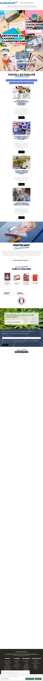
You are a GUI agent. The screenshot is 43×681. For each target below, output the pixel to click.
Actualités (35, 595)
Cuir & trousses (7, 604)
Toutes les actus (9, 80)
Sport (26, 596)
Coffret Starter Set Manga (17, 217)
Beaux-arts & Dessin (7, 600)
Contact (35, 602)
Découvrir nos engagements (15, 255)
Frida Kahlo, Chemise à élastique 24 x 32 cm (7, 217)
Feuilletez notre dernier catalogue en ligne (32, 31)
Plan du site (16, 615)
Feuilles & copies (7, 605)
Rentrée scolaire (33, 80)
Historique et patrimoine (8, 226)
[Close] (41, 676)
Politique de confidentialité (23, 614)
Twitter (40, 3)
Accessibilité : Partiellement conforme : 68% (26, 603)
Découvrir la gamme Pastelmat (21, 193)
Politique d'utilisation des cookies (10, 614)
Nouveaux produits (7, 595)
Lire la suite (12, 117)
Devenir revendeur (16, 598)
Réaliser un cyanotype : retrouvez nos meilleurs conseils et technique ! (30, 102)
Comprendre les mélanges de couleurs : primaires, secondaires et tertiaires (12, 102)
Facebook (38, 3)
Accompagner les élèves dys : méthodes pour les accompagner (30, 136)
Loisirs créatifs (30, 82)
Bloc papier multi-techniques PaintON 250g (26, 216)
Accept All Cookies (30, 678)
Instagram (24, 611)
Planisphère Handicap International (35, 599)
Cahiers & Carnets (7, 601)
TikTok (28, 611)
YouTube (42, 3)
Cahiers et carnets (6, 47)
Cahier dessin (7, 593)
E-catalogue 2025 (7, 596)
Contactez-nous (23, 615)
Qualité (16, 596)
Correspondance (22, 82)
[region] (21, 677)
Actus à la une (18, 80)
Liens (17, 601)
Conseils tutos (25, 80)
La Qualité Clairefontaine (21, 226)
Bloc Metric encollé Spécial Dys (35, 216)
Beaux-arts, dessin (13, 82)
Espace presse (35, 593)
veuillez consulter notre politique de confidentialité (12, 275)
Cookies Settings (5, 678)
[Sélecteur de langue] (34, 2)
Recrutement (30, 49)
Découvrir (21, 64)
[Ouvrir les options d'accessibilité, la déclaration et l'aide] (32, 2)
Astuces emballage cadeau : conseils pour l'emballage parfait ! (12, 136)
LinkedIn (26, 611)
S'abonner (5, 278)
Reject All (38, 678)
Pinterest (22, 611)
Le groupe (17, 597)
